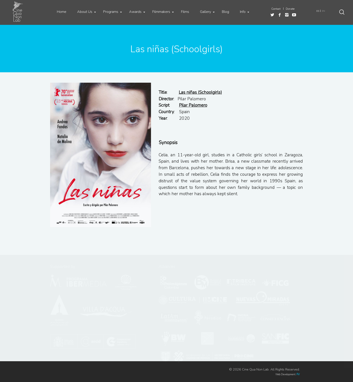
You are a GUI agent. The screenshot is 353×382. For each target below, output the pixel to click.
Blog (225, 11)
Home (61, 11)
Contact (276, 9)
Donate (290, 9)
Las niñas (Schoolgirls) (200, 92)
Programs (110, 11)
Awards (135, 11)
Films (185, 11)
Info (243, 11)
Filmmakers (161, 11)
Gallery (205, 11)
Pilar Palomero (193, 105)
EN (323, 11)
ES (317, 11)
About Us (84, 11)
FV (298, 374)
